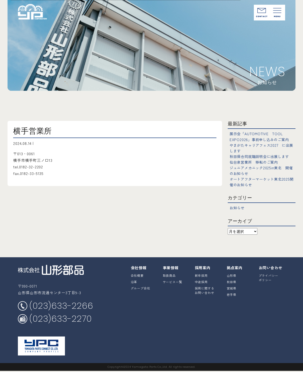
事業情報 (171, 267)
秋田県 (231, 281)
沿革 (134, 281)
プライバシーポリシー (268, 277)
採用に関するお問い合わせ (204, 290)
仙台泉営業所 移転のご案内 (255, 162)
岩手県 (231, 294)
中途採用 (201, 281)
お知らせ (237, 207)
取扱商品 (169, 275)
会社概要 (137, 275)
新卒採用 (201, 275)
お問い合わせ (271, 267)
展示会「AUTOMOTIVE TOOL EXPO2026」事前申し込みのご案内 (261, 136)
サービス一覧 (172, 281)
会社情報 (139, 267)
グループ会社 (140, 288)
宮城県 (231, 288)
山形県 (231, 275)
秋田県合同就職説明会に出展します (261, 156)
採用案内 (203, 267)
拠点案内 (235, 267)
